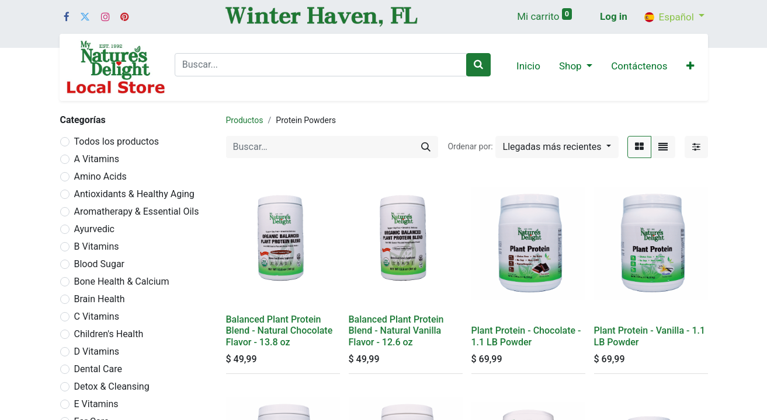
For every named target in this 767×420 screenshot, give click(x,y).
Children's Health (109, 334)
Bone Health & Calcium (121, 281)
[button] (690, 67)
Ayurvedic (94, 229)
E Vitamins (96, 404)
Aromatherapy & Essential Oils (136, 211)
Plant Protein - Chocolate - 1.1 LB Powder (526, 336)
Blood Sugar (99, 264)
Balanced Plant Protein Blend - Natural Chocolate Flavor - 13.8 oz (279, 330)
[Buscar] (478, 64)
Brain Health (99, 298)
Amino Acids (100, 176)
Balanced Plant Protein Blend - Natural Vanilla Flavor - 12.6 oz (396, 330)
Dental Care (98, 368)
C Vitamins (96, 316)
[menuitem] (528, 67)
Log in (613, 16)
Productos (244, 120)
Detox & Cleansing (112, 386)
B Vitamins (96, 246)
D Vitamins (97, 351)
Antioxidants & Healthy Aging (134, 194)
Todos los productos (116, 141)
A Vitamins (96, 158)
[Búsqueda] (426, 147)
